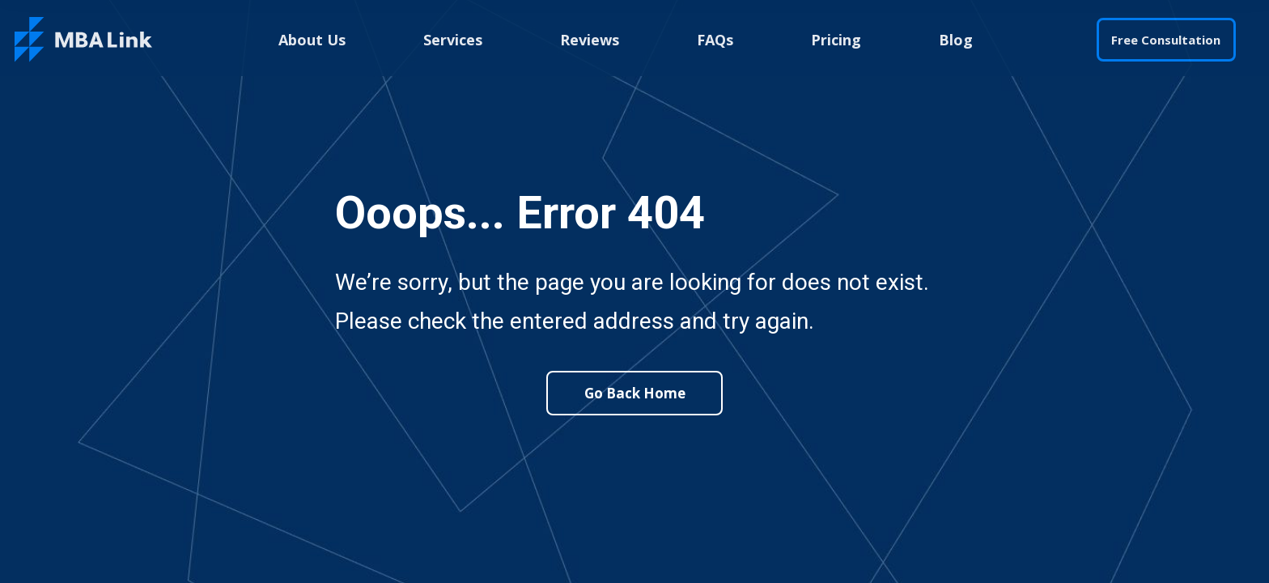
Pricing (836, 39)
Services (452, 39)
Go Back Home (634, 393)
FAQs (715, 39)
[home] (83, 39)
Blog (956, 39)
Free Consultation (1165, 40)
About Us (312, 39)
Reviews (589, 39)
